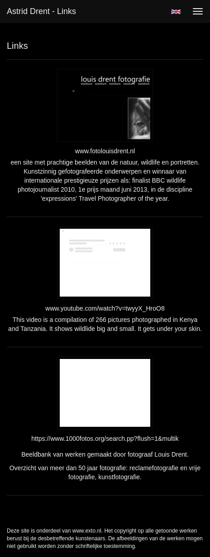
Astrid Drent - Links (41, 11)
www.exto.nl (86, 531)
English (176, 11)
